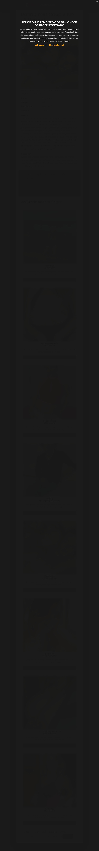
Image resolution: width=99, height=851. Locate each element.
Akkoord (41, 45)
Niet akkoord (56, 45)
